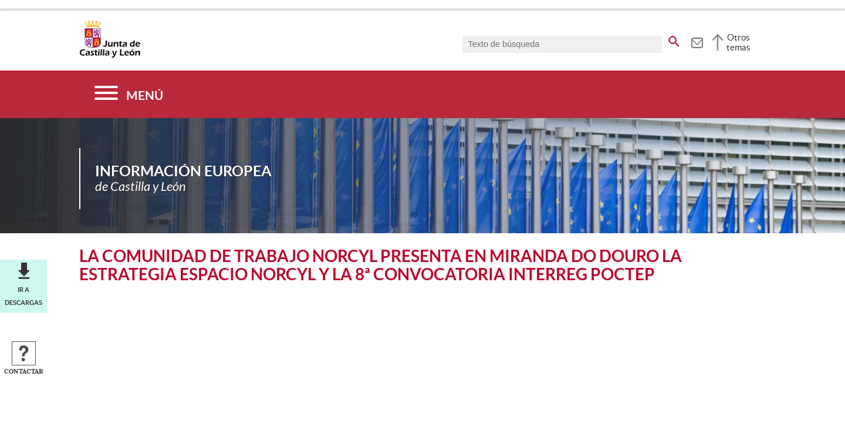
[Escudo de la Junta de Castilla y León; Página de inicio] (109, 55)
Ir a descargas (23, 296)
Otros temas (738, 42)
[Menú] (128, 94)
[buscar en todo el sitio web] (674, 39)
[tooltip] (696, 41)
